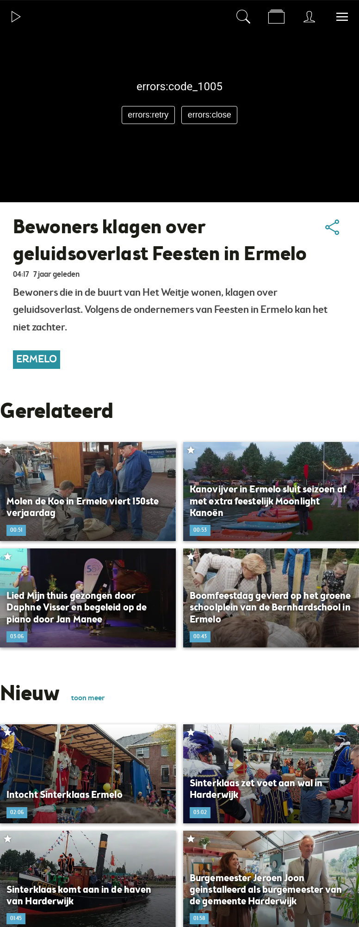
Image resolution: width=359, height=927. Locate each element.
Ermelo (36, 359)
